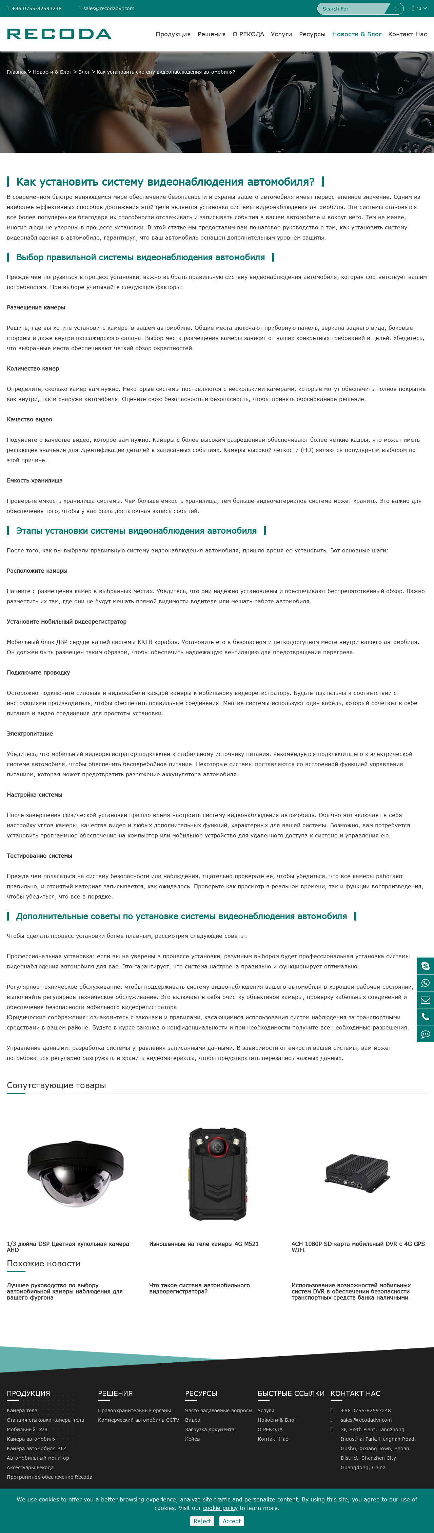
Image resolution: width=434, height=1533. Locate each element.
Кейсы (192, 1439)
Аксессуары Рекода (30, 1467)
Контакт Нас (407, 34)
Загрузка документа (209, 1429)
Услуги (281, 34)
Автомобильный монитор (38, 1458)
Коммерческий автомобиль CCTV (138, 1420)
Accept (232, 1521)
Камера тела (22, 1410)
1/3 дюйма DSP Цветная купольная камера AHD (68, 1247)
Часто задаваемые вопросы (218, 1410)
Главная (16, 72)
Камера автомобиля (31, 1439)
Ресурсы (312, 34)
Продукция (173, 34)
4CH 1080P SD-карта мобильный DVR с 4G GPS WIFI (358, 1247)
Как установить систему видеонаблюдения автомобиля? (166, 72)
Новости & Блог (356, 34)
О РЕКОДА (248, 34)
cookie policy (220, 1508)
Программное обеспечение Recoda (49, 1477)
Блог (84, 72)
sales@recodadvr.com (107, 8)
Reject (202, 1521)
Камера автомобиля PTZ (36, 1448)
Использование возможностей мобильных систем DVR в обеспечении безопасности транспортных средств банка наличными (351, 1291)
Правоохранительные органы (134, 1410)
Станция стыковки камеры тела (45, 1420)
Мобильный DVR (27, 1429)
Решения (212, 34)
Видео (192, 1420)
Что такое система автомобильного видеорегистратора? (199, 1288)
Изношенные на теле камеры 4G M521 (204, 1244)
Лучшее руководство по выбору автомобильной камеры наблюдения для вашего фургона (65, 1291)
